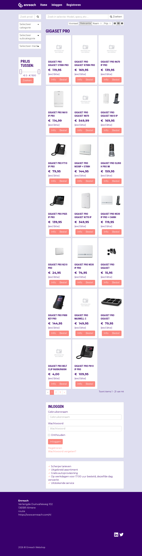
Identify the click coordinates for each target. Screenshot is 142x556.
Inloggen (57, 5)
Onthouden (56, 435)
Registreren (74, 5)
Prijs (107, 23)
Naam (97, 23)
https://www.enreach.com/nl (34, 514)
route (21, 511)
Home (43, 5)
